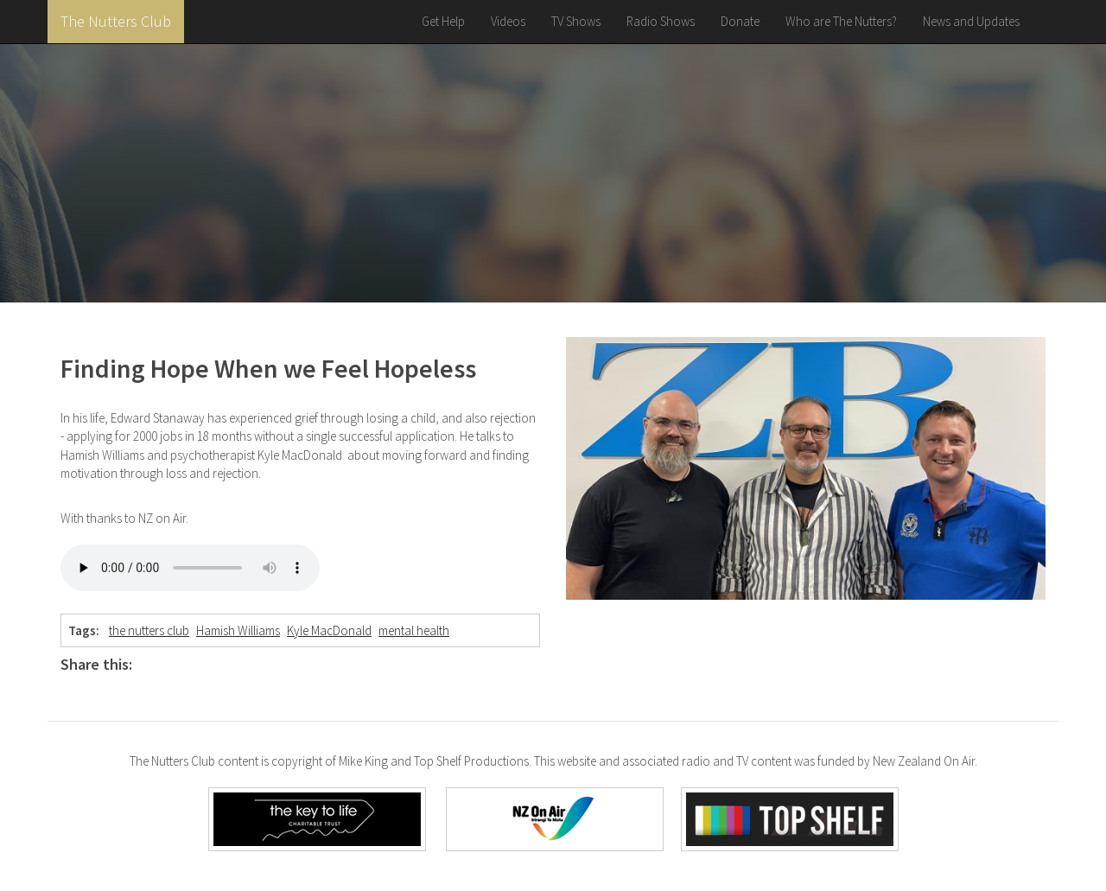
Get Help (443, 21)
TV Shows (576, 21)
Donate (740, 21)
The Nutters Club (115, 21)
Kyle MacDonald (329, 630)
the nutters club (149, 630)
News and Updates (971, 21)
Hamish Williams (238, 630)
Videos (508, 21)
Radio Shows (660, 21)
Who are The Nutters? (841, 21)
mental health (413, 630)
